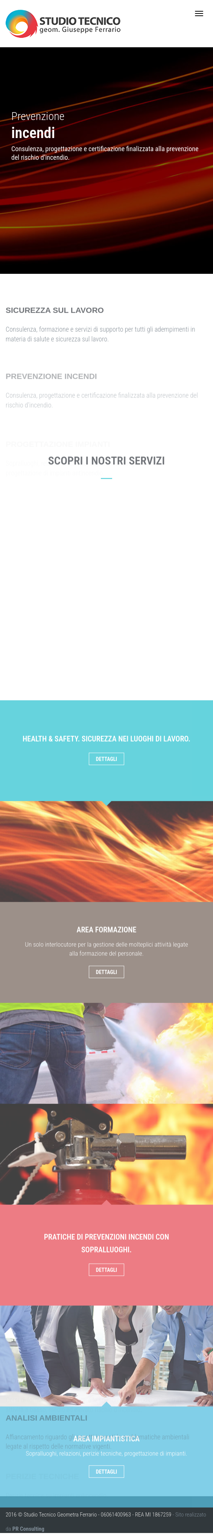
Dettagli (106, 1125)
